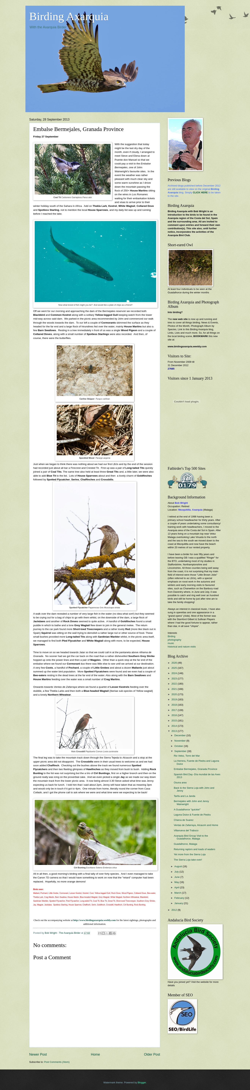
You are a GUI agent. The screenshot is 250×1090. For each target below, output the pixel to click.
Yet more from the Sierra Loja (190, 854)
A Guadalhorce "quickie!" (187, 809)
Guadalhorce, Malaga (185, 843)
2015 (174, 720)
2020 (174, 694)
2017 (174, 710)
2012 (174, 909)
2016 (174, 715)
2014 (174, 725)
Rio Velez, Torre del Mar (187, 755)
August (178, 866)
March (178, 892)
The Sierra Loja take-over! (188, 859)
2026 (174, 662)
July (176, 871)
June (177, 877)
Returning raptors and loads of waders (194, 849)
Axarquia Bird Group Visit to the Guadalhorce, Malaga (191, 837)
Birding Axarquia (68, 16)
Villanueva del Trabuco (186, 830)
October (179, 746)
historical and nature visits (182, 646)
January (179, 903)
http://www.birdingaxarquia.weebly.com (94, 920)
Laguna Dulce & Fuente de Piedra (192, 814)
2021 (174, 689)
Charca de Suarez (183, 820)
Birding (171, 636)
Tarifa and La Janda (184, 796)
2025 (174, 667)
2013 (174, 731)
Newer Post (38, 1054)
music (171, 643)
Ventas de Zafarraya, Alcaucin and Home (196, 825)
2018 (174, 704)
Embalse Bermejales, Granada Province (195, 769)
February (179, 897)
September (180, 751)
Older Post (152, 1054)
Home (95, 1054)
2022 (174, 683)
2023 (174, 678)
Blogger (142, 1082)
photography (174, 639)
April (177, 887)
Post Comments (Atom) (57, 1062)
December (180, 735)
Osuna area (180, 782)
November (180, 740)
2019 (174, 699)
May (177, 882)
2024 (174, 673)
